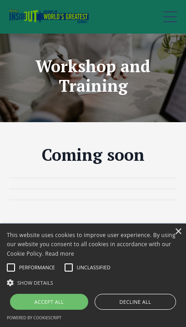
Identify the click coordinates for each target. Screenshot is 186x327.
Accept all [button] (49, 301)
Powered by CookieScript (34, 318)
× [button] (178, 231)
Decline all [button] (135, 301)
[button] (93, 282)
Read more (59, 254)
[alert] (93, 275)
